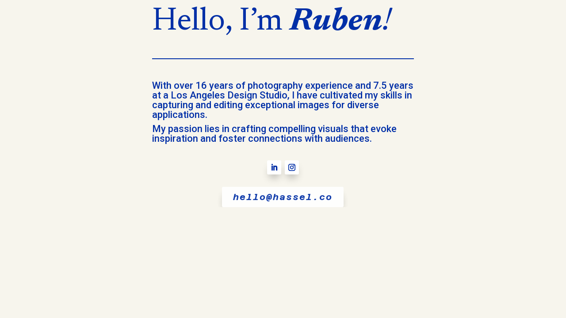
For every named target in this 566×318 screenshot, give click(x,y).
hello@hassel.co (283, 197)
